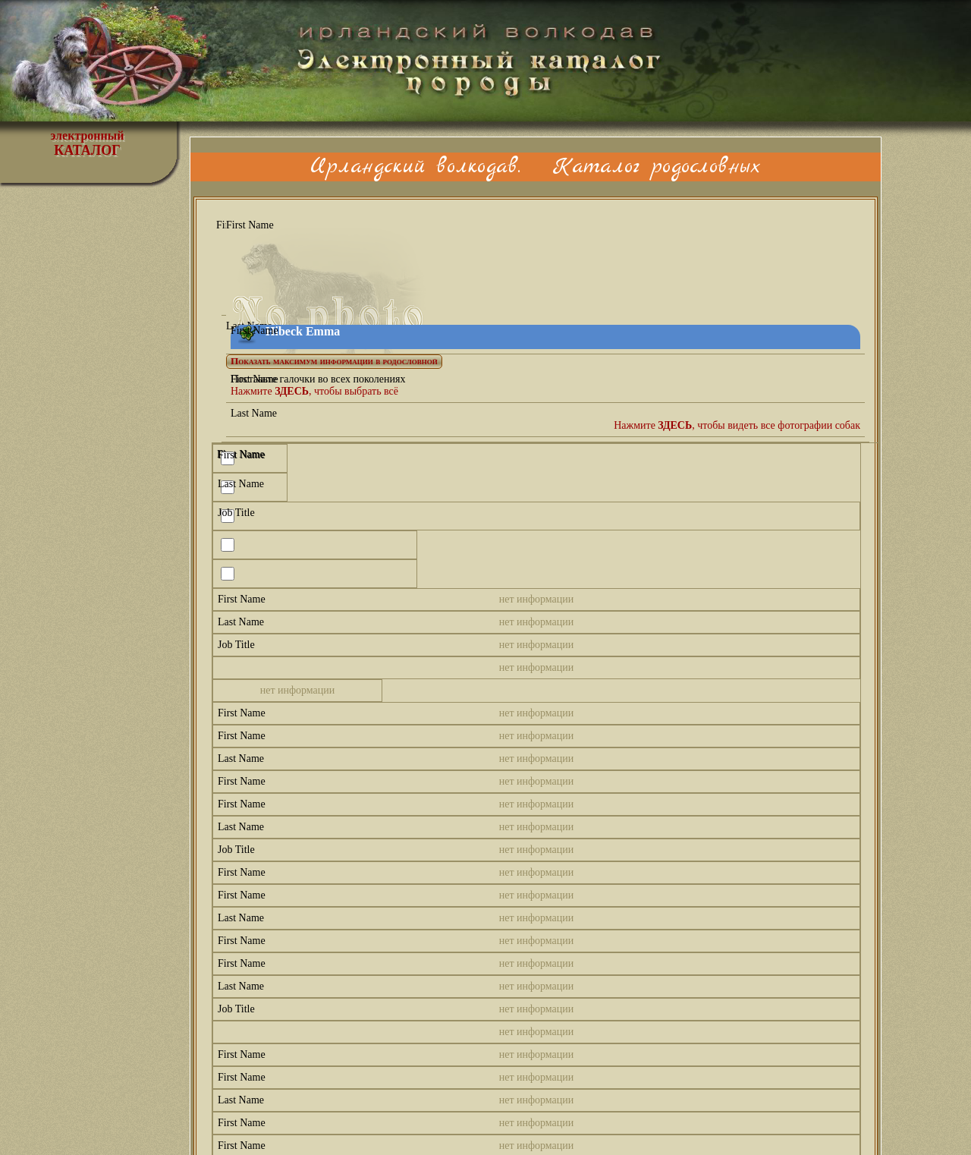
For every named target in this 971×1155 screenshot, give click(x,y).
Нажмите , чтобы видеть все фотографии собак (737, 425)
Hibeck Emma (303, 331)
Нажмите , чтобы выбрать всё (314, 391)
